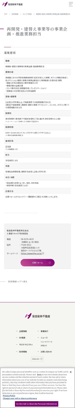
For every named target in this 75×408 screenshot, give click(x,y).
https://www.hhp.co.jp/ (31, 253)
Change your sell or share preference (20, 399)
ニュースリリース (46, 341)
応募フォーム (41, 262)
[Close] (71, 373)
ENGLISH (37, 359)
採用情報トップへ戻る (17, 281)
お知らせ (44, 345)
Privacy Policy (9, 397)
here (39, 375)
